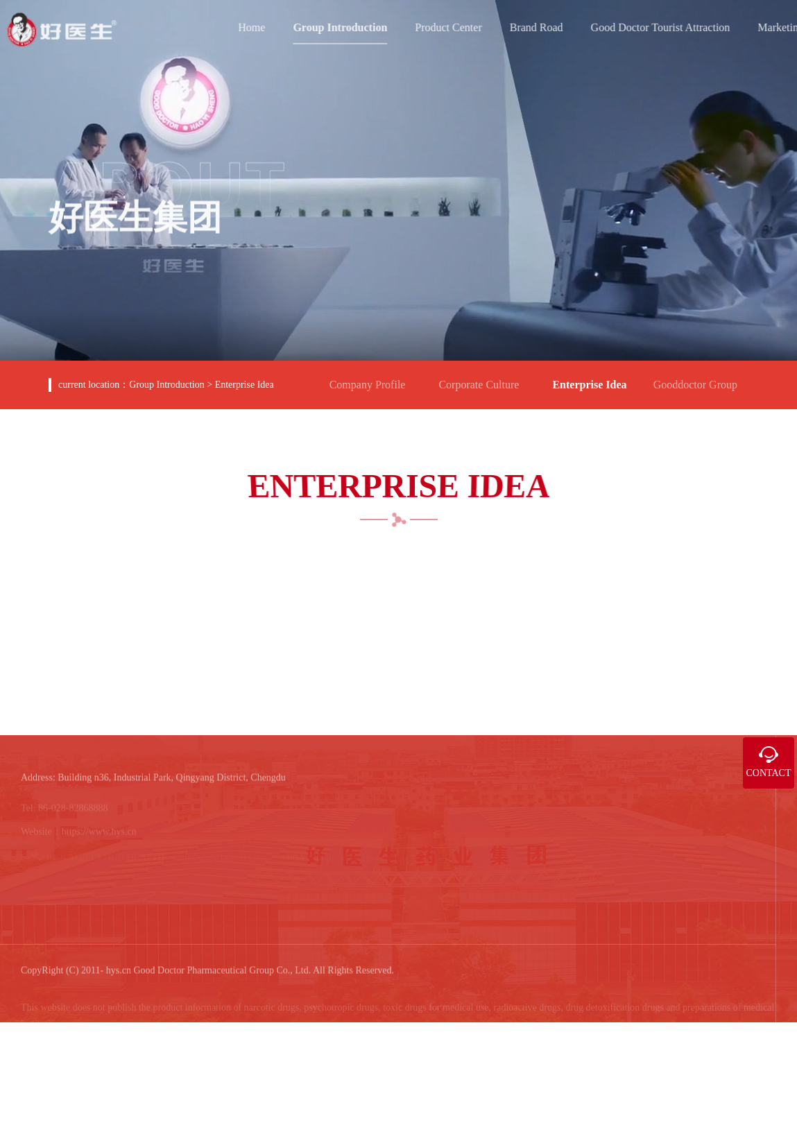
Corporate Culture (484, 378)
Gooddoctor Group (701, 378)
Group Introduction (166, 384)
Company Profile (373, 378)
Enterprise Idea (244, 384)
